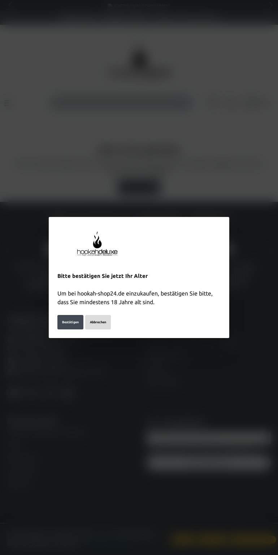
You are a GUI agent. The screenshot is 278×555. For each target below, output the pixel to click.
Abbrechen (98, 322)
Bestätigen (70, 322)
